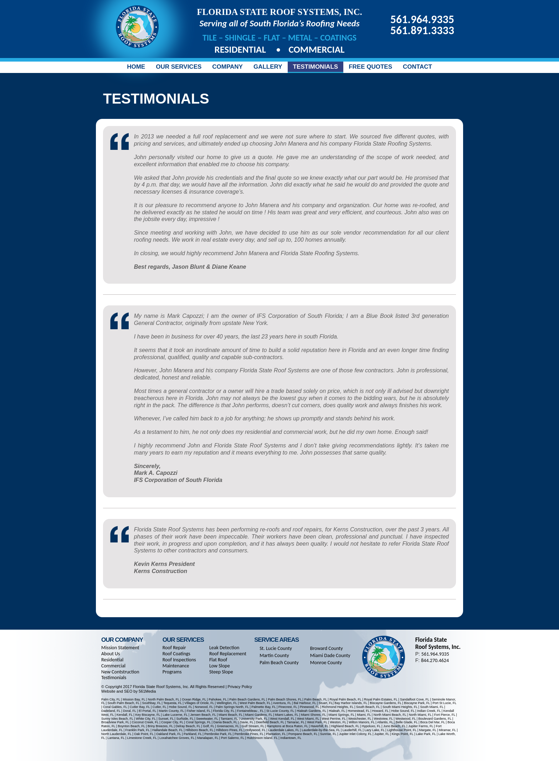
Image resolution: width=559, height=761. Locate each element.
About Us (110, 654)
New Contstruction (120, 672)
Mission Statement (120, 648)
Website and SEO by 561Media (128, 691)
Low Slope (219, 666)
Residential (241, 49)
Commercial (316, 49)
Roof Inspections (179, 660)
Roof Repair (174, 648)
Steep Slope (221, 672)
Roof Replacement (227, 654)
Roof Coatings (176, 654)
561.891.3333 (422, 30)
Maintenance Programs (176, 669)
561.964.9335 (422, 19)
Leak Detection (224, 648)
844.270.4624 (435, 660)
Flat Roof (218, 660)
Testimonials (113, 678)
